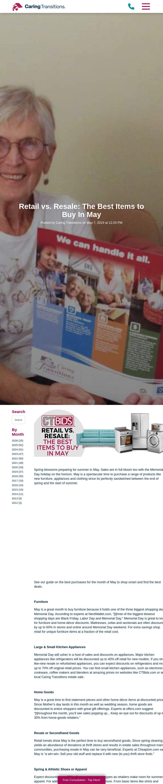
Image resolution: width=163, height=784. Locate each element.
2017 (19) (17, 480)
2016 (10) (17, 485)
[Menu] (146, 6)
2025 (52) (17, 444)
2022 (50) (17, 458)
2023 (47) (17, 453)
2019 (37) (17, 471)
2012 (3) (17, 502)
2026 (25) (17, 440)
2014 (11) (17, 493)
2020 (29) (17, 467)
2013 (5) (17, 498)
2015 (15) (17, 489)
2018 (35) (17, 476)
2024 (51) (17, 449)
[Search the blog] (18, 420)
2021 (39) (17, 462)
